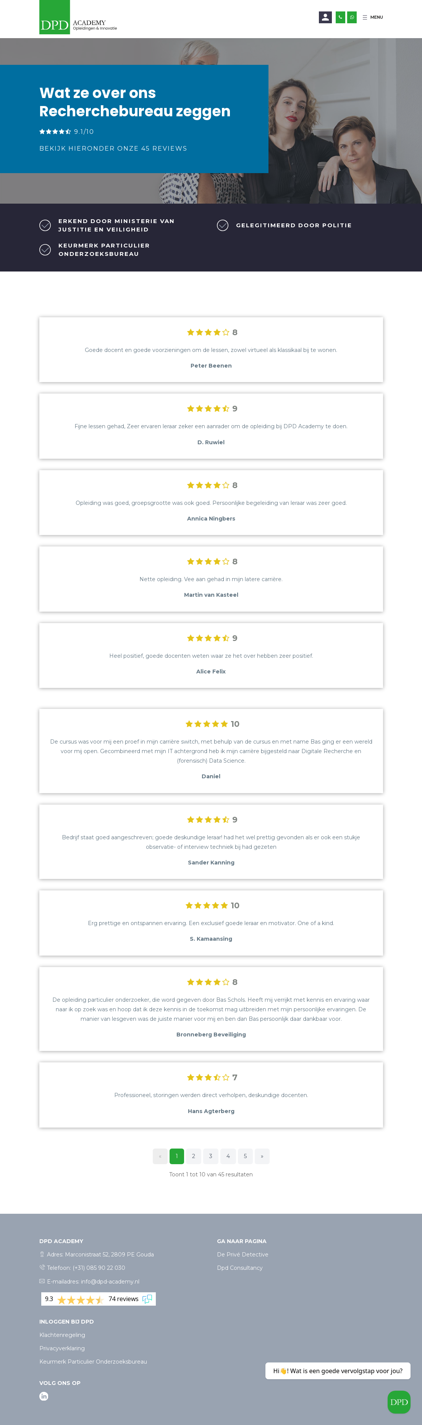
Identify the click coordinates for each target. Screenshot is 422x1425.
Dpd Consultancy (240, 1267)
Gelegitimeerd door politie (294, 225)
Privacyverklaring (62, 1348)
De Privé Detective (242, 1254)
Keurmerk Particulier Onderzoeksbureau (93, 1361)
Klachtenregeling (62, 1335)
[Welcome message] (399, 1402)
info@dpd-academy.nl (110, 1281)
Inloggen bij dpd (66, 1321)
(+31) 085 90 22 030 (99, 1267)
